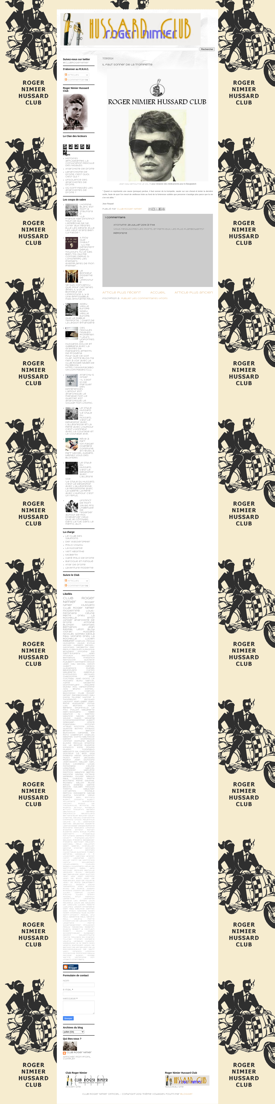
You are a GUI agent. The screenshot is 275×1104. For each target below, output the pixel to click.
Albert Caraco (79, 666)
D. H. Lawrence (84, 822)
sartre (67, 957)
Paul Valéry (72, 919)
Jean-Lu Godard (73, 884)
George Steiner (73, 848)
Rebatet (90, 927)
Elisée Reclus (72, 743)
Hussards (69, 643)
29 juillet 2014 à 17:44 (141, 225)
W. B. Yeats (82, 943)
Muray (79, 774)
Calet (91, 816)
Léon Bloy (86, 629)
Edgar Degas (78, 826)
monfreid (81, 953)
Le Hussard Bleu (79, 680)
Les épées (80, 901)
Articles (72, 75)
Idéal (83, 868)
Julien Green (85, 894)
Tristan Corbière (84, 939)
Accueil (157, 292)
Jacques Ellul (72, 872)
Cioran (67, 632)
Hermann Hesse (85, 662)
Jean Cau (69, 664)
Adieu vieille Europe (84, 306)
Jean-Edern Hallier (75, 762)
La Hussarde (74, 548)
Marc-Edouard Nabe (79, 712)
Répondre (120, 233)
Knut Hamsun (85, 897)
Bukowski (69, 733)
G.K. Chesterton (85, 751)
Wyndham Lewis (81, 945)
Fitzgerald (89, 834)
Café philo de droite (79, 558)
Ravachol (77, 927)
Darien (67, 739)
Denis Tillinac (72, 697)
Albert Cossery (73, 799)
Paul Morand (72, 636)
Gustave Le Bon (75, 753)
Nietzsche (88, 656)
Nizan (91, 911)
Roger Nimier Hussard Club (79, 605)
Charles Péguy (85, 641)
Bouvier (83, 816)
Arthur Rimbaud (84, 807)
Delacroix (78, 824)
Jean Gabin (80, 701)
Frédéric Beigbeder (84, 840)
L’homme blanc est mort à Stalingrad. (86, 209)
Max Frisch (69, 911)
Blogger (186, 1094)
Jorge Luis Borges (79, 705)
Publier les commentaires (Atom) (144, 298)
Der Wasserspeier (77, 542)
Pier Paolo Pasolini (79, 648)
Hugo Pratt (71, 758)
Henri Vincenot (85, 756)
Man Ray (68, 909)
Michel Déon (86, 664)
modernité (71, 611)
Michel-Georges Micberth (79, 646)
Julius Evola (86, 643)
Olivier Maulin (85, 776)
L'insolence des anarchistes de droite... (76, 182)
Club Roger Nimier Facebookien (79, 694)
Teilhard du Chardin (83, 937)
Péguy (66, 927)
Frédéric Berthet (73, 842)
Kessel (67, 897)
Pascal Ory (88, 915)
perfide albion (73, 955)
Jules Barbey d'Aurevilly (79, 707)
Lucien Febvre (86, 905)
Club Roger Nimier (79, 1052)
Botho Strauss (85, 729)
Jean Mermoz (86, 876)
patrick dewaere (74, 793)
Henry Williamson (79, 862)
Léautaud (69, 768)
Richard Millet (73, 783)
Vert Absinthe (74, 552)
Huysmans (78, 866)
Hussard (89, 632)
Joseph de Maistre (84, 890)
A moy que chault (84, 240)
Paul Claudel (73, 779)
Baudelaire (70, 670)
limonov (90, 951)
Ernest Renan (85, 830)
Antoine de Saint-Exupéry (79, 653)
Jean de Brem (72, 878)
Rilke (91, 783)
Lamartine (69, 898)
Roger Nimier (84, 608)
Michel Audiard (73, 645)
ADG (65, 689)
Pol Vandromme (84, 687)
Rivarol (67, 929)
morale (90, 791)
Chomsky (68, 820)
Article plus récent (121, 292)
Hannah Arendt (85, 856)
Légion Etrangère (84, 907)
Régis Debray (73, 785)
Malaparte (88, 710)
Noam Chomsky (72, 913)
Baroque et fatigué (79, 561)
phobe (91, 955)
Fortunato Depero (73, 836)
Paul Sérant (87, 917)
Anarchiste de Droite (79, 169)
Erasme (67, 830)
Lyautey (68, 907)
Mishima (82, 911)
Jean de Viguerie (85, 880)
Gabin (66, 846)
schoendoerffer (74, 720)
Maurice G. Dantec (79, 714)
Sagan (91, 931)
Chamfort (77, 735)
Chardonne (88, 818)
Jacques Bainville (84, 870)
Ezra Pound (86, 747)
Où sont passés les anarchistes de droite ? (79, 190)
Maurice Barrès (85, 772)
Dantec (67, 824)
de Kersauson (80, 947)
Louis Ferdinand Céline (79, 765)
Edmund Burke (85, 741)
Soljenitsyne (87, 935)
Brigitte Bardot (79, 731)
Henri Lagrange (73, 858)
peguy (91, 953)
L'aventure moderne (79, 568)
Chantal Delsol (72, 818)
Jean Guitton (87, 874)
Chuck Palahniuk (85, 820)
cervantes (69, 791)
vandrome (80, 957)
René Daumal (85, 781)
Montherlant (71, 685)
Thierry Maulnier (79, 789)
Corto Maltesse (84, 737)
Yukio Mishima (84, 718)
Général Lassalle (74, 854)
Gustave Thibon (86, 852)
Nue (84, 913)
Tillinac (67, 939)
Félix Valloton (85, 844)
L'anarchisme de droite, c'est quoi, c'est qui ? (77, 174)
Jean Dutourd (84, 760)
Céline (67, 822)
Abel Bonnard (85, 797)
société (79, 795)
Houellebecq (70, 864)
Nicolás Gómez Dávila (79, 634)
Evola (83, 832)
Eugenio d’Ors (71, 832)
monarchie (69, 953)
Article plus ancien (194, 292)
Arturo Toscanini (73, 809)
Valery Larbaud (73, 941)
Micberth (71, 555)
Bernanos (69, 658)
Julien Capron (73, 893)
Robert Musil (72, 931)
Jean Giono (82, 679)
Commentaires (76, 80)
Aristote (79, 726)
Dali (92, 695)
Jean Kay (69, 876)
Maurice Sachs (73, 716)
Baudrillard (88, 813)
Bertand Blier (70, 816)
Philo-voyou (74, 545)
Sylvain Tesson (84, 787)
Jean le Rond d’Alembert (79, 882)
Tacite (66, 937)
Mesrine (68, 774)
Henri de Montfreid (83, 860)
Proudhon (89, 925)
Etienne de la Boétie (79, 744)
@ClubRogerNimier (76, 63)
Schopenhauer (71, 933)
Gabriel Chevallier (83, 846)
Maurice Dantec (85, 909)
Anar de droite (75, 565)
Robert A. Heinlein (83, 929)
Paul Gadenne (71, 917)
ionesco (77, 951)
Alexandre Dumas (79, 668)
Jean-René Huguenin (79, 703)
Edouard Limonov (84, 828)
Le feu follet (79, 709)
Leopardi (78, 764)
